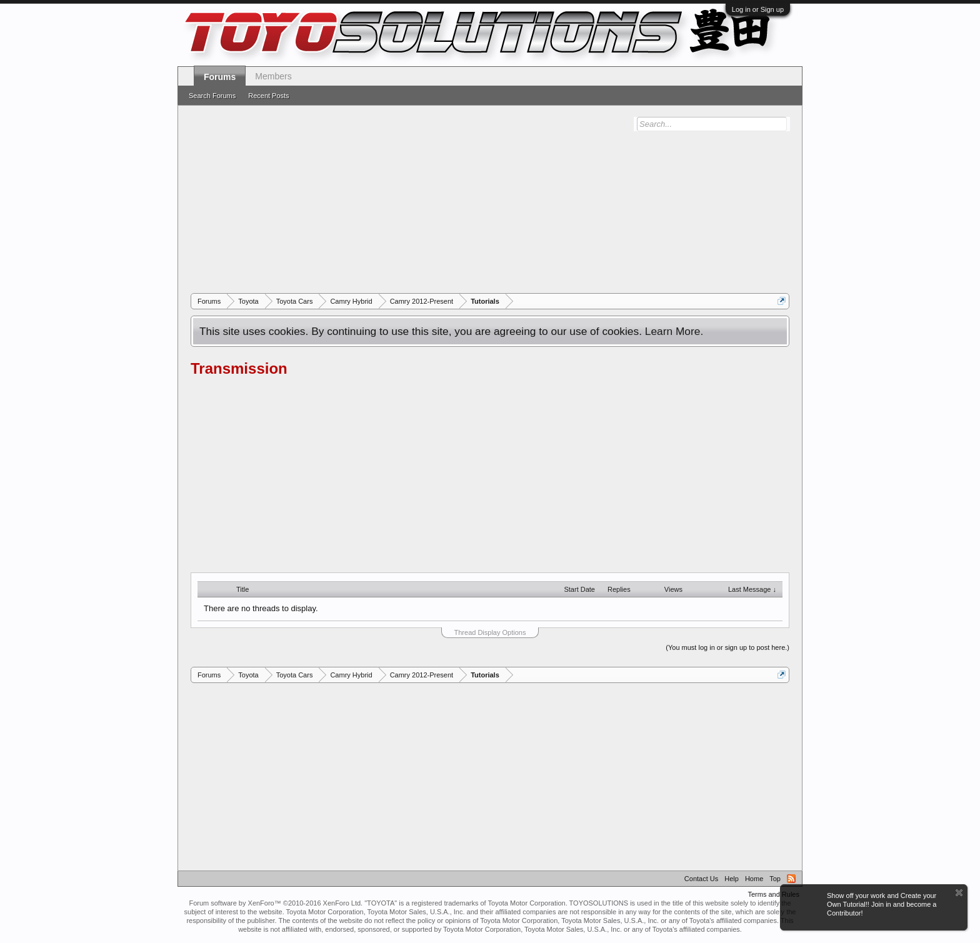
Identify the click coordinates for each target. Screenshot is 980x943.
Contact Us (701, 878)
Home (754, 878)
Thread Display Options (490, 632)
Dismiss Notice (959, 892)
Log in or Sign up (758, 9)
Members (273, 76)
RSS (791, 878)
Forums (220, 77)
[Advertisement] (490, 199)
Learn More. (674, 331)
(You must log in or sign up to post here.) (727, 647)
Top (775, 878)
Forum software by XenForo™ (275, 903)
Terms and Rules (773, 894)
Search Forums (212, 95)
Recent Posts (268, 95)
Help (731, 878)
